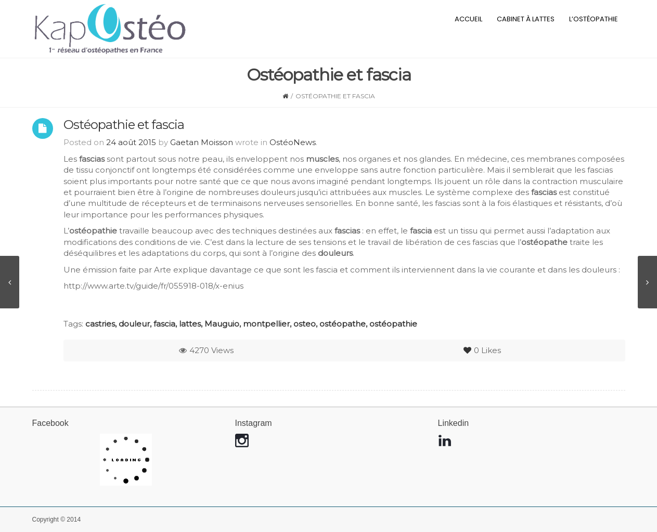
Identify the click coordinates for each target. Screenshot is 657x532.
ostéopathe (342, 324)
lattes (190, 324)
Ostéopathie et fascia (123, 124)
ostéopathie (393, 324)
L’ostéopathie (593, 19)
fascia (164, 324)
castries (100, 324)
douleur (134, 324)
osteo (304, 324)
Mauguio (221, 324)
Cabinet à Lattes (526, 19)
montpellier (266, 324)
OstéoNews (292, 142)
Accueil (468, 19)
